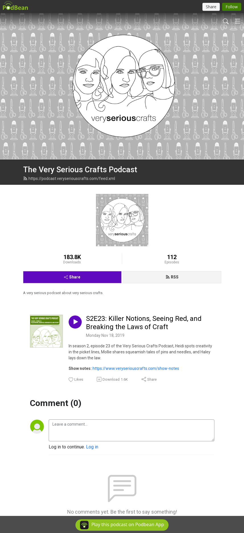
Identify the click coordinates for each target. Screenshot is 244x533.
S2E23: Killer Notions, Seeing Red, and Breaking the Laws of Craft (144, 323)
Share (72, 277)
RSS (172, 277)
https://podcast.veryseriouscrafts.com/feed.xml (69, 178)
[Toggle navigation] (237, 21)
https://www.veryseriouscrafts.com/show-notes (136, 368)
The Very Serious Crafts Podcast (80, 169)
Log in (92, 447)
